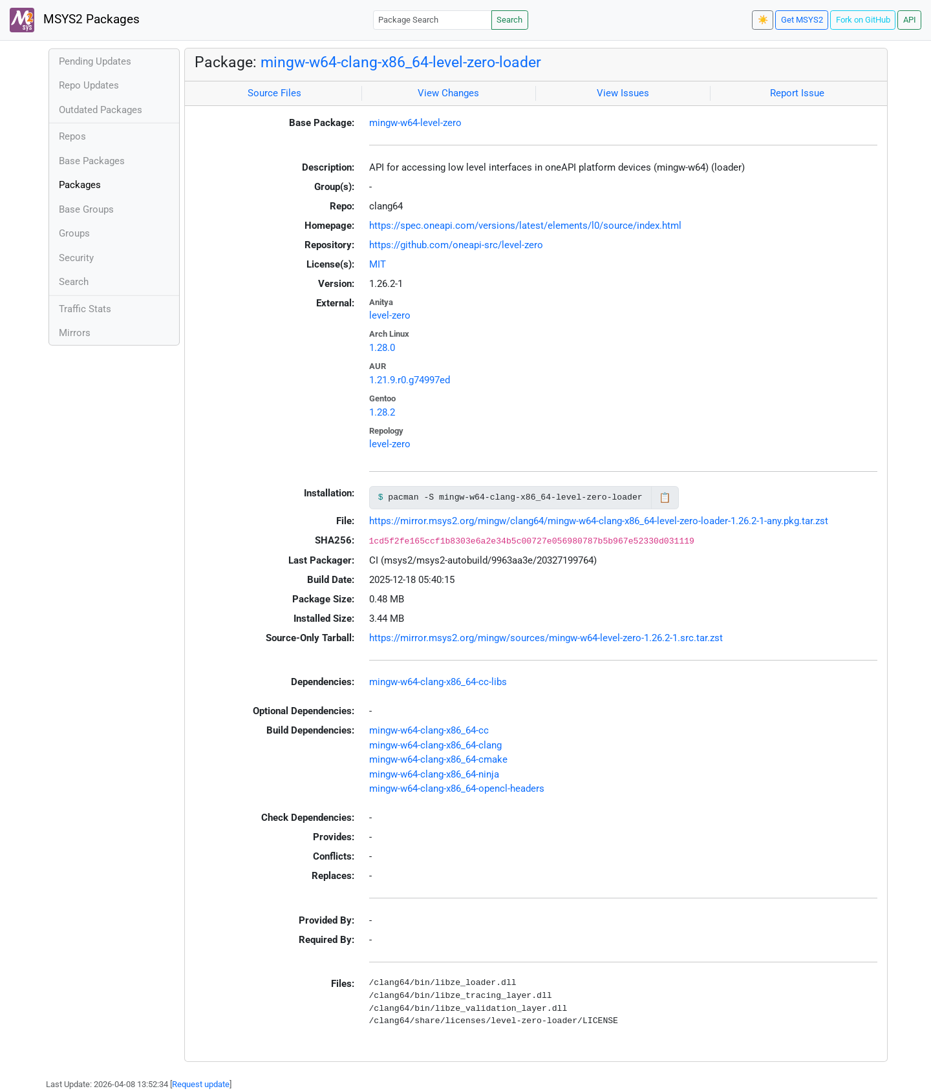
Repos (72, 136)
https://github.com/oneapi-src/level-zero (456, 245)
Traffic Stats (85, 309)
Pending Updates (95, 61)
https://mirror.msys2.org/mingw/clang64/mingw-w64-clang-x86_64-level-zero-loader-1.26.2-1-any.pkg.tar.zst (598, 521)
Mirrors (75, 333)
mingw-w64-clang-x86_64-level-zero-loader (401, 62)
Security (76, 258)
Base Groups (86, 209)
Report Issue (797, 93)
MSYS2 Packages (75, 20)
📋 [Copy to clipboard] (665, 497)
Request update (201, 1084)
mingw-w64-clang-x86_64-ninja (434, 774)
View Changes (448, 93)
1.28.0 (382, 348)
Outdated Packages (100, 110)
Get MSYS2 (802, 20)
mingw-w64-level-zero (415, 123)
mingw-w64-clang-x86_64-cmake (438, 759)
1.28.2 (382, 412)
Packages (80, 185)
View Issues (623, 93)
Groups (74, 233)
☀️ (763, 20)
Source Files (274, 93)
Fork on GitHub (863, 20)
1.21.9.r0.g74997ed (409, 380)
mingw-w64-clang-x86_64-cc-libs (438, 682)
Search (509, 20)
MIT (377, 264)
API (909, 20)
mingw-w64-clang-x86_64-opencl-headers (456, 788)
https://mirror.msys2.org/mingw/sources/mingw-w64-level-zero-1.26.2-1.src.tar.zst (546, 638)
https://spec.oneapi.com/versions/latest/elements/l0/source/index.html (525, 225)
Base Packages (92, 161)
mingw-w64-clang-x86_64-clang (435, 745)
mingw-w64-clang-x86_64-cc (429, 730)
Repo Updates (89, 85)
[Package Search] (432, 19)
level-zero (390, 315)
